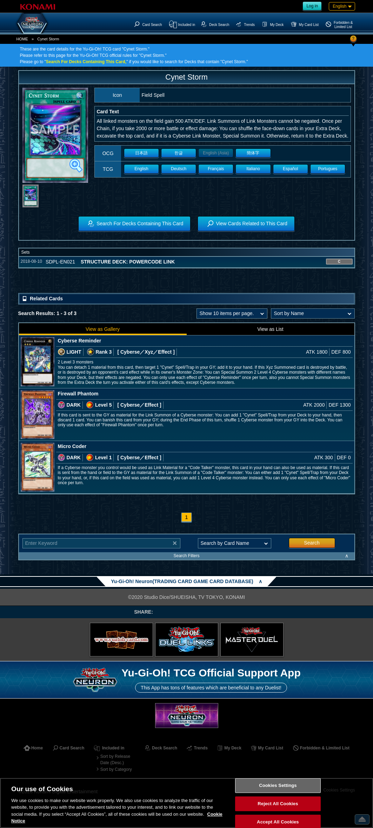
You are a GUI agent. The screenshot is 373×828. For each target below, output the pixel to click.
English (141, 168)
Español (290, 168)
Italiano (253, 168)
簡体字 (253, 153)
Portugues (328, 168)
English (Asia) (216, 153)
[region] (186, 803)
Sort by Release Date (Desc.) (115, 759)
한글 (178, 153)
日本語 (141, 153)
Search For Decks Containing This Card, (86, 61)
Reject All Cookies (278, 803)
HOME (22, 39)
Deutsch (178, 168)
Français (216, 168)
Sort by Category (116, 769)
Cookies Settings (278, 785)
